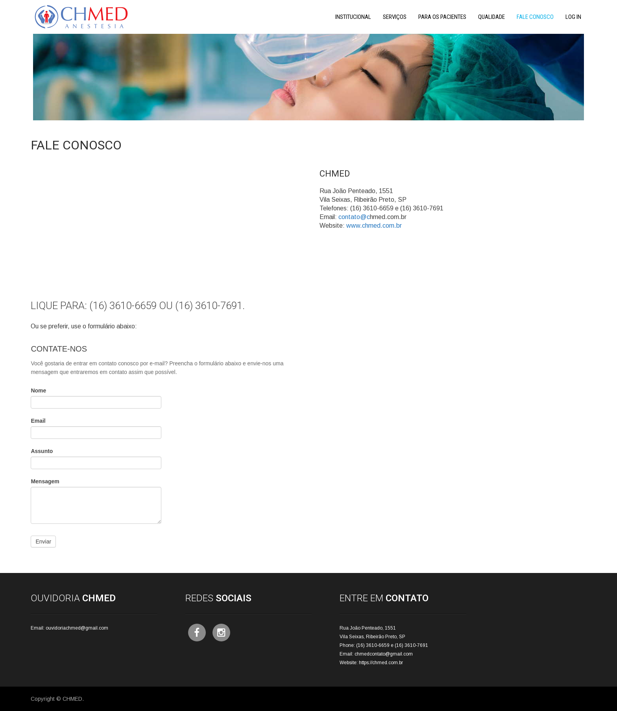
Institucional (353, 16)
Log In (573, 16)
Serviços (394, 16)
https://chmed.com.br (381, 662)
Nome (38, 390)
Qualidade (491, 16)
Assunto (42, 451)
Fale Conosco (535, 16)
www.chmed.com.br (374, 225)
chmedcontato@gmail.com (384, 654)
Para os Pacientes (442, 16)
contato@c (354, 217)
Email (38, 421)
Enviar (43, 541)
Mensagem (45, 481)
